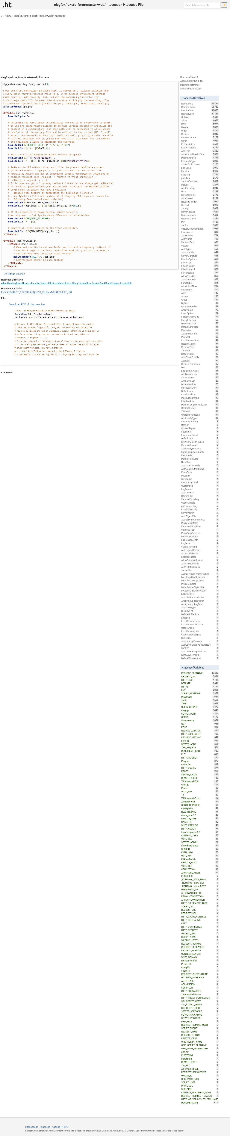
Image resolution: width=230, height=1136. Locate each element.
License (20, 273)
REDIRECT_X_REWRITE (200, 946)
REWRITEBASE (200, 811)
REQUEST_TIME (200, 1031)
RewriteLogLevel (200, 482)
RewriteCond (98, 283)
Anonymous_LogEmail (200, 604)
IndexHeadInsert (200, 434)
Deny (200, 123)
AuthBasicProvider (200, 357)
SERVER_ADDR (200, 744)
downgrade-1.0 (200, 815)
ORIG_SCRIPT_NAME (200, 1041)
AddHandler (200, 235)
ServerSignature (200, 255)
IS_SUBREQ (200, 875)
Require (200, 171)
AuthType (200, 248)
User (200, 191)
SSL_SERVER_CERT (200, 1001)
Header (26, 283)
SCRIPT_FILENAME (200, 693)
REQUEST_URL (200, 909)
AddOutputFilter (200, 286)
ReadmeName (200, 343)
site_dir (200, 1051)
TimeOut (200, 350)
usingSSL (200, 967)
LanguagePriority (200, 421)
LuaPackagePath (200, 539)
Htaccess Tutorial (189, 77)
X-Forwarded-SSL (200, 1068)
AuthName (200, 238)
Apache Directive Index (191, 81)
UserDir (200, 424)
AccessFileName (200, 553)
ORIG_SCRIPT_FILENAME (200, 1045)
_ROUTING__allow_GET (200, 882)
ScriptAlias (200, 478)
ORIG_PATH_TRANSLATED (200, 1048)
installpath (200, 1058)
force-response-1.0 (200, 831)
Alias (200, 292)
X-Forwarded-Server (200, 994)
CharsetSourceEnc (200, 414)
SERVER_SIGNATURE (200, 1014)
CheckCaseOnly (200, 509)
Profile (200, 788)
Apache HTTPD (60, 1126)
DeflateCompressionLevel (200, 404)
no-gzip (200, 710)
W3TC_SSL (200, 838)
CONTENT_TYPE (200, 835)
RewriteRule (126, 283)
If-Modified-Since (200, 845)
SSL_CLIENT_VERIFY (200, 1004)
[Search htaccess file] (202, 5)
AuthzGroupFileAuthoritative (200, 573)
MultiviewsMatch (200, 536)
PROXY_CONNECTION (200, 896)
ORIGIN (200, 717)
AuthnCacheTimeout (200, 641)
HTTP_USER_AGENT (200, 733)
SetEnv (200, 225)
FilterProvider (200, 265)
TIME (200, 703)
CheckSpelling (200, 394)
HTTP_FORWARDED (200, 990)
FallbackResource (200, 316)
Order (200, 130)
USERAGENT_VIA (200, 889)
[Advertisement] (115, 45)
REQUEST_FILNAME (200, 943)
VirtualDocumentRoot (200, 228)
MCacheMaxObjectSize (200, 587)
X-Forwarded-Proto (200, 798)
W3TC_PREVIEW (200, 825)
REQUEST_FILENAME (42, 292)
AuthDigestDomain (200, 549)
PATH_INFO (200, 852)
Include (200, 184)
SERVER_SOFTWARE (200, 1011)
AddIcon (200, 360)
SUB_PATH (200, 1089)
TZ (200, 794)
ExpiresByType (200, 161)
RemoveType (200, 347)
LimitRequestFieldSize (200, 624)
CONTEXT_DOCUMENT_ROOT (200, 1092)
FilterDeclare (200, 272)
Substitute (200, 431)
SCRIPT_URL (200, 906)
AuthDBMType (200, 607)
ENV (3, 292)
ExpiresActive (200, 144)
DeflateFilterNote (200, 458)
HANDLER (200, 821)
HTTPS (200, 686)
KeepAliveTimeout (200, 654)
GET (200, 723)
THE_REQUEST (200, 747)
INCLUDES (200, 696)
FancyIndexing (200, 319)
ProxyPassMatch (200, 522)
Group (200, 299)
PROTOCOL (200, 1085)
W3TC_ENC (200, 791)
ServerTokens (200, 211)
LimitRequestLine (200, 631)
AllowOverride (200, 276)
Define (200, 303)
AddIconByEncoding (200, 448)
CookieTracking (200, 546)
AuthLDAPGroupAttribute (200, 651)
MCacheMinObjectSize (200, 580)
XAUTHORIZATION (200, 872)
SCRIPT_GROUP (200, 1028)
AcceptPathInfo (200, 333)
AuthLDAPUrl (200, 492)
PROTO (200, 771)
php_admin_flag (200, 505)
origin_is (200, 970)
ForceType (200, 282)
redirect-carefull (200, 960)
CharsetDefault (200, 407)
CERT (200, 923)
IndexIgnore (200, 232)
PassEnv (200, 475)
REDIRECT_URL (200, 913)
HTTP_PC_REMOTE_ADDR (200, 903)
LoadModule (200, 401)
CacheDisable (200, 502)
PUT (200, 754)
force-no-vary (200, 720)
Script (200, 140)
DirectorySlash (200, 323)
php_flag (200, 177)
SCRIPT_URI (200, 987)
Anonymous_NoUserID (200, 600)
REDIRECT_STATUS (18, 292)
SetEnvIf (200, 204)
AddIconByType (200, 418)
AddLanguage (200, 380)
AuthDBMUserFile (200, 563)
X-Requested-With (200, 781)
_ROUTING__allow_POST (200, 886)
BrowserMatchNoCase (200, 441)
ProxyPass (200, 472)
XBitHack (200, 411)
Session (200, 245)
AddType (200, 150)
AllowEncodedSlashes (200, 560)
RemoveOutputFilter (200, 526)
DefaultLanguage (200, 326)
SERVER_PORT (200, 713)
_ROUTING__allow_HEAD (200, 879)
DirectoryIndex (14, 283)
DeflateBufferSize (200, 614)
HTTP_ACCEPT (200, 828)
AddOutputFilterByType (200, 154)
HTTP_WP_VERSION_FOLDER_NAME (200, 1099)
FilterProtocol (200, 269)
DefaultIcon (200, 391)
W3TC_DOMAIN (200, 957)
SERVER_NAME (200, 774)
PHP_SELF (200, 1021)
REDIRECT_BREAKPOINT (200, 1072)
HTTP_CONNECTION (200, 926)
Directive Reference (189, 85)
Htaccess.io (31, 1126)
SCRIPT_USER (200, 1082)
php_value (35, 283)
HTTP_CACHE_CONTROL (200, 916)
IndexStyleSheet (200, 387)
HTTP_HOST (200, 679)
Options (200, 117)
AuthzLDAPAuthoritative (200, 519)
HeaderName (200, 353)
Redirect (45, 283)
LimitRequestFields (200, 620)
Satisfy (200, 208)
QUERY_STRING (200, 706)
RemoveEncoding (200, 499)
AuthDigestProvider (200, 465)
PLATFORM (200, 1055)
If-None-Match (200, 859)
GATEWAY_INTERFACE (200, 977)
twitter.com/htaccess (191, 88)
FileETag (200, 174)
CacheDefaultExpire (200, 634)
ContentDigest (200, 428)
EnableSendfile (200, 556)
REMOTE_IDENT (200, 1038)
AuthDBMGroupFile (200, 566)
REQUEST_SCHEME (200, 950)
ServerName (200, 377)
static (200, 700)
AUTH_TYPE (200, 980)
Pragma (200, 760)
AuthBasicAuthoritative (200, 468)
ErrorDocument (200, 137)
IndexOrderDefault (200, 397)
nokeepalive (200, 808)
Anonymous (200, 309)
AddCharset (200, 198)
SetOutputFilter (200, 194)
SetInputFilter (200, 529)
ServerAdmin (200, 512)
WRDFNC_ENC (200, 933)
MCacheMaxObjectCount (200, 590)
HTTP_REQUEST (200, 930)
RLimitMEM (200, 610)
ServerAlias (200, 570)
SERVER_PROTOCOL (200, 1018)
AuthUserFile (200, 252)
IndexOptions (200, 313)
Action (200, 296)
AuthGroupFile (200, 279)
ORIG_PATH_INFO (200, 1078)
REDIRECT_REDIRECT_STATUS (200, 1095)
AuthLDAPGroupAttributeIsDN (200, 644)
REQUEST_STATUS (200, 1034)
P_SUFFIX (200, 963)
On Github (9, 273)
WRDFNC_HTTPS (200, 940)
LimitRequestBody (200, 340)
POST (200, 727)
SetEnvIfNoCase (200, 181)
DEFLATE (200, 683)
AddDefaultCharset (200, 164)
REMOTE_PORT (200, 1061)
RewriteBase (85, 283)
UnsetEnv (200, 462)
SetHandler (200, 289)
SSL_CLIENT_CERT (200, 1007)
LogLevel (200, 543)
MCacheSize (200, 593)
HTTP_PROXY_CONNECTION (200, 997)
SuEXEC (200, 648)
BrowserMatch (200, 215)
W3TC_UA (200, 855)
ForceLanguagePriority (200, 451)
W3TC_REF (200, 865)
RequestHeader (200, 201)
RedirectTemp (71, 283)
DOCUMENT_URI (198, 1102)
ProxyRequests (200, 583)
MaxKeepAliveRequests (200, 577)
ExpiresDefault (200, 147)
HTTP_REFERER (200, 757)
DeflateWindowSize (200, 658)
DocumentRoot (200, 384)
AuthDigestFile (200, 516)
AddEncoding (200, 188)
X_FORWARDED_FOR (200, 892)
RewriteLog (200, 495)
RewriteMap (200, 455)
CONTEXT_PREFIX (200, 804)
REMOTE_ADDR (200, 777)
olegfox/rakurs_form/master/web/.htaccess (39, 15)
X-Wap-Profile (200, 801)
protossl (200, 740)
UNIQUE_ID (200, 1075)
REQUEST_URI (63, 292)
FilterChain (200, 262)
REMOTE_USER (200, 818)
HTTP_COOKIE (200, 767)
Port (200, 221)
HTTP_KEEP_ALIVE (200, 919)
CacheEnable (200, 627)
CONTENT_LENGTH (200, 953)
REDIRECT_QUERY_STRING (200, 974)
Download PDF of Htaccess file (27, 304)
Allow (8, 15)
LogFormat (200, 489)
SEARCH (200, 848)
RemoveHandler (200, 306)
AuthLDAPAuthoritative (200, 597)
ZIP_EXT (200, 1065)
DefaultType (200, 438)
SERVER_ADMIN (200, 842)
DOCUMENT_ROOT (200, 750)
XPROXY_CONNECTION (200, 899)
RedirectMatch (56, 283)
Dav (200, 367)
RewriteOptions (200, 259)
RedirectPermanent (200, 363)
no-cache (200, 764)
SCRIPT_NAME (200, 936)
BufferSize (200, 637)
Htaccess (45, 1126)
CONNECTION (200, 869)
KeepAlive (200, 330)
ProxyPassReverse (200, 533)
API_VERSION (200, 984)
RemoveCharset (200, 445)
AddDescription (200, 374)
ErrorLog (200, 617)
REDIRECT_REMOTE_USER (200, 1024)
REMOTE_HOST (200, 862)
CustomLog (200, 485)
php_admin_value (200, 370)
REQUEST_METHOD (200, 737)
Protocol (200, 336)
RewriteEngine (112, 283)
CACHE (200, 784)
